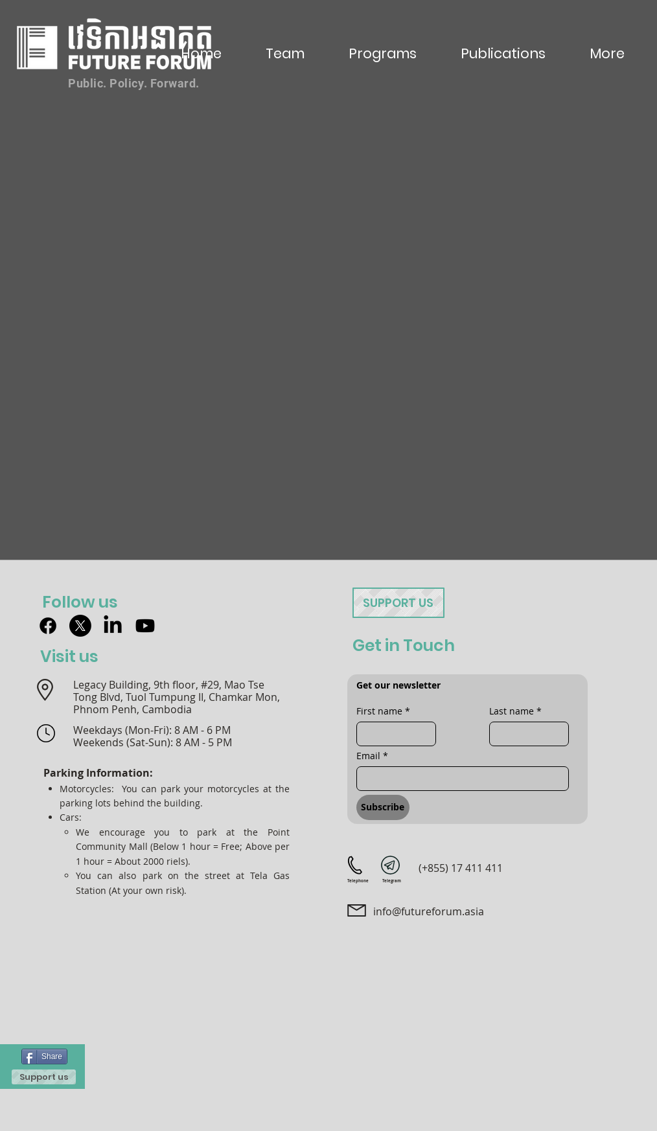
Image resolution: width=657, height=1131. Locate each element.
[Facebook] (48, 626)
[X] (80, 626)
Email (372, 755)
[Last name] (525, 734)
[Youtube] (145, 626)
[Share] (44, 1056)
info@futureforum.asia (428, 911)
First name (383, 710)
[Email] (458, 778)
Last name (515, 710)
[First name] (392, 734)
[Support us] (44, 1076)
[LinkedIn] (113, 626)
